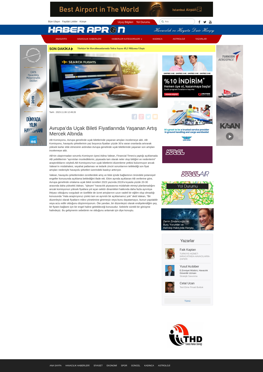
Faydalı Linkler (69, 21)
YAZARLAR (201, 39)
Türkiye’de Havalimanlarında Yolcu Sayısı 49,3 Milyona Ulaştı (111, 48)
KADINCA (157, 39)
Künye (83, 21)
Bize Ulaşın (54, 21)
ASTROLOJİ (179, 39)
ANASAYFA (61, 39)
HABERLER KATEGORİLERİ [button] (127, 39)
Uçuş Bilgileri (125, 22)
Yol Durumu (143, 22)
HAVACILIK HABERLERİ (89, 39)
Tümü (187, 301)
